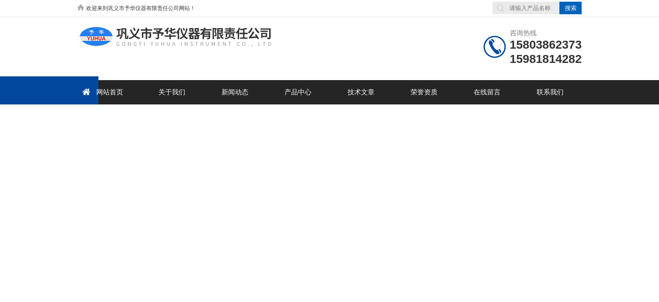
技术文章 (361, 92)
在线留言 (487, 92)
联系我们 (550, 92)
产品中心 (298, 92)
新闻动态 (234, 92)
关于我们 (171, 92)
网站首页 (101, 92)
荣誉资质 (424, 92)
